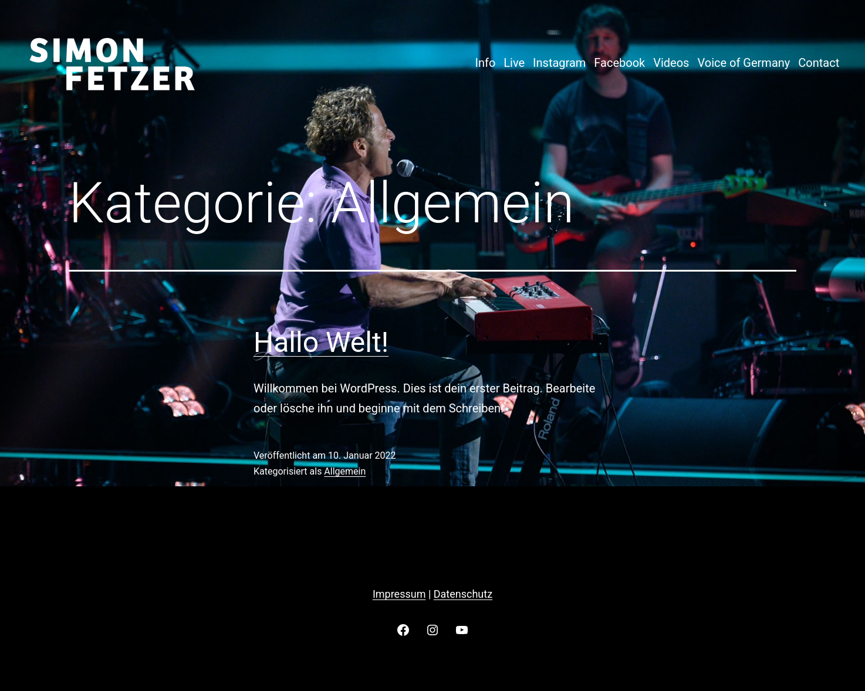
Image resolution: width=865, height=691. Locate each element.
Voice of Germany (743, 63)
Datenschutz (463, 594)
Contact (818, 63)
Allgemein (345, 471)
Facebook (619, 63)
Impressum (399, 594)
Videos (671, 63)
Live (514, 63)
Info (485, 63)
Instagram (559, 63)
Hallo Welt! (321, 342)
